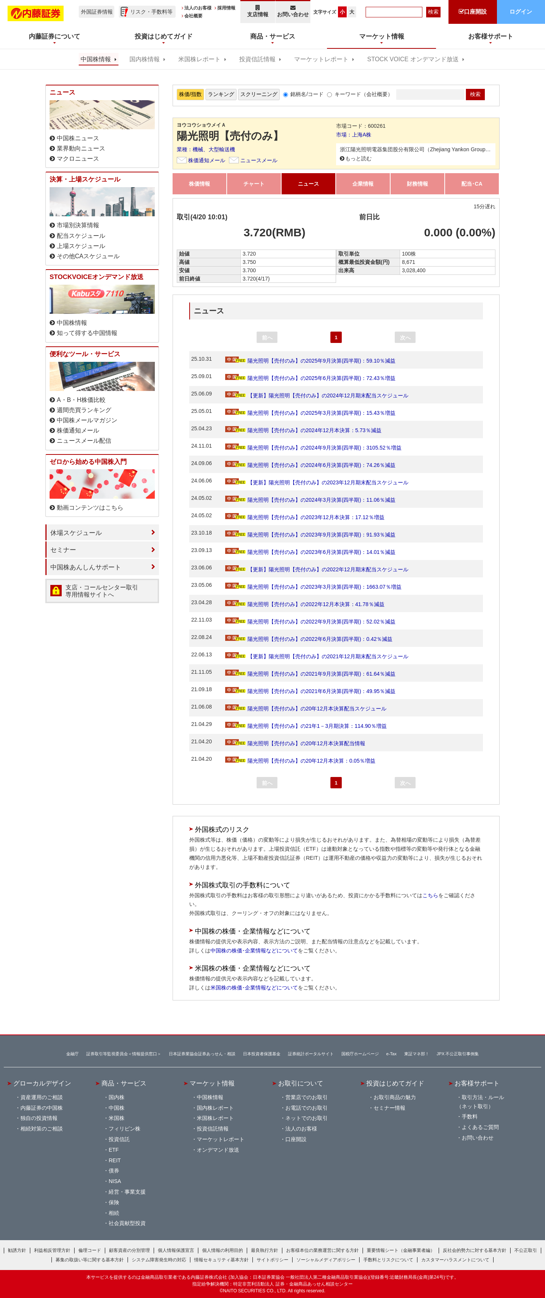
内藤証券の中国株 (41, 1108)
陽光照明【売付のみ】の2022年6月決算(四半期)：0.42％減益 (309, 639)
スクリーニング (258, 94)
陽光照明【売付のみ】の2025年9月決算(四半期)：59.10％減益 (310, 361)
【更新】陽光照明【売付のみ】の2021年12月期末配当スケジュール (316, 656)
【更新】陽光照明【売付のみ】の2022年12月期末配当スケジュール (316, 569)
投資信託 (119, 1139)
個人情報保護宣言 (176, 1250)
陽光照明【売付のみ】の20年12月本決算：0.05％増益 (300, 761)
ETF (113, 1150)
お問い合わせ (293, 11)
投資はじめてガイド (395, 1083)
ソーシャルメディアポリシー (325, 1259)
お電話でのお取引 (306, 1108)
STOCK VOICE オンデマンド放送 (412, 59)
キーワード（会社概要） (364, 94)
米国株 (117, 1118)
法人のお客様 (198, 8)
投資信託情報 (257, 59)
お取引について (300, 1083)
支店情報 (257, 11)
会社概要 (193, 16)
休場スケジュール (76, 533)
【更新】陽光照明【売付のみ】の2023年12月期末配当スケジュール (316, 482)
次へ (405, 338)
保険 (114, 1202)
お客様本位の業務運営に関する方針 (322, 1250)
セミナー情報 (389, 1108)
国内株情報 (144, 59)
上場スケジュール (81, 246)
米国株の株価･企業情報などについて (254, 988)
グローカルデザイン (42, 1083)
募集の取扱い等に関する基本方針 (90, 1259)
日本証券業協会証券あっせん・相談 (202, 1053)
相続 (114, 1213)
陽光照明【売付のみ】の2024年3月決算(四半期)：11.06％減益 (310, 500)
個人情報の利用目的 (222, 1250)
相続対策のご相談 (41, 1129)
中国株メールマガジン (87, 420)
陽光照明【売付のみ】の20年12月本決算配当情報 (295, 743)
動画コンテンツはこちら (90, 507)
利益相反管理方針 (52, 1250)
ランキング (221, 94)
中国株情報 (96, 59)
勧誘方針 (17, 1250)
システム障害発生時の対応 (159, 1259)
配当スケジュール (81, 236)
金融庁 (72, 1053)
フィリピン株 (124, 1129)
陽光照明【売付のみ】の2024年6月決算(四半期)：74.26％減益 (310, 465)
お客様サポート (477, 1083)
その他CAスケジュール (88, 256)
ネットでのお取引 (306, 1118)
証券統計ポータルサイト (311, 1053)
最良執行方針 (264, 1250)
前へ (267, 338)
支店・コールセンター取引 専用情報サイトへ (101, 591)
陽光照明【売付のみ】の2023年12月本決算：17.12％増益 (305, 517)
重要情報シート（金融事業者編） (401, 1250)
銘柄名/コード (307, 94)
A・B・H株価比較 (81, 400)
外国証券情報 (97, 12)
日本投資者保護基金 (261, 1053)
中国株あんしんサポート (85, 567)
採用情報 (226, 8)
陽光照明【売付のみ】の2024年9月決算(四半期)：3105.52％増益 (313, 448)
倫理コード (89, 1250)
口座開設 (296, 1139)
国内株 (117, 1097)
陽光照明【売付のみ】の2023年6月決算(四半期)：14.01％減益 (310, 552)
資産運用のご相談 (41, 1097)
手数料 (470, 1116)
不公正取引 (525, 1250)
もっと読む (358, 158)
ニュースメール (258, 160)
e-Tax (391, 1053)
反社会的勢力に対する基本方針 (474, 1250)
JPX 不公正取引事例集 (458, 1053)
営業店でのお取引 (306, 1097)
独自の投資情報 (39, 1118)
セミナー (63, 550)
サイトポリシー (272, 1259)
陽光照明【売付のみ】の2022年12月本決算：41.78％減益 (305, 604)
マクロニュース (78, 158)
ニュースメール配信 (84, 440)
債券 (114, 1171)
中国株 (117, 1108)
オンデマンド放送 (218, 1150)
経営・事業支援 (127, 1192)
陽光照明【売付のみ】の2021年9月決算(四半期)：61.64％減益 (310, 674)
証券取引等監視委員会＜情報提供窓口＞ (123, 1053)
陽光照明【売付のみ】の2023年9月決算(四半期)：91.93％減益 (310, 535)
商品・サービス (123, 1083)
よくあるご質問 (480, 1127)
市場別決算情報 (78, 225)
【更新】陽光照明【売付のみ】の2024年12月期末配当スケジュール (316, 395)
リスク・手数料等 (151, 12)
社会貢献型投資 (127, 1223)
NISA (115, 1181)
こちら (430, 895)
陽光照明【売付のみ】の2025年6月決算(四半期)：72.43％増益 (310, 378)
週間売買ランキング (84, 410)
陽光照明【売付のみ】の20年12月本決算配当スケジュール (305, 709)
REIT (115, 1160)
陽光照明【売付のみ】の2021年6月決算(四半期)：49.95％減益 (310, 691)
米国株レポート (199, 59)
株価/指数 (190, 94)
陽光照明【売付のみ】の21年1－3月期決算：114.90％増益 (306, 726)
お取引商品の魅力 (395, 1097)
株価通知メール (206, 160)
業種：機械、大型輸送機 (206, 149)
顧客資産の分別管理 (129, 1250)
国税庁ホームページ (360, 1053)
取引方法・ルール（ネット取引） (480, 1101)
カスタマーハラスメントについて (455, 1259)
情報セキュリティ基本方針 (221, 1259)
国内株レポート (215, 1108)
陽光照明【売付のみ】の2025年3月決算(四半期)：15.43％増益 (310, 413)
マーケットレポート (321, 59)
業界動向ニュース (81, 148)
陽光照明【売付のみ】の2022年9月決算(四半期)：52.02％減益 (310, 622)
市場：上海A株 (353, 135)
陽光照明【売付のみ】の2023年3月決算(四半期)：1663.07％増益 (313, 587)
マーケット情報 (212, 1083)
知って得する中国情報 (87, 333)
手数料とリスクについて (388, 1259)
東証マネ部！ (416, 1053)
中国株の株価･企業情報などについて (254, 951)
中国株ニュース (78, 138)
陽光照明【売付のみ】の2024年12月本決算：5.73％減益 (303, 430)
